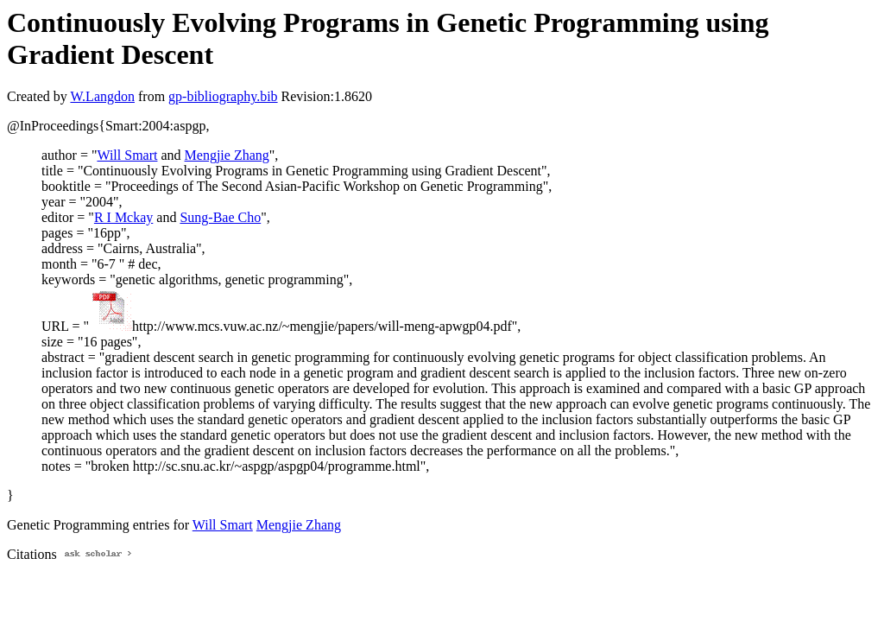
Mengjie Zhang (227, 155)
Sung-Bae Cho (220, 217)
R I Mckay (123, 217)
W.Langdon (102, 96)
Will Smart (127, 155)
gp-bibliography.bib (223, 96)
